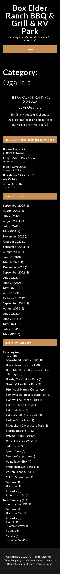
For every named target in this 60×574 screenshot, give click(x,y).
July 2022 (9, 277)
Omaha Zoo (15, 540)
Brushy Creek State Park (22, 379)
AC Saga (12, 374)
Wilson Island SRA (18, 472)
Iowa (7, 356)
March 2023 (11, 262)
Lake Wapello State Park (22, 415)
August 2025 (11, 210)
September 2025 (14, 205)
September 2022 (14, 272)
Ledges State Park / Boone (20, 158)
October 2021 (12, 298)
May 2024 (9, 231)
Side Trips (12, 446)
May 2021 (9, 324)
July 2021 (9, 313)
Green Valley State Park (21, 384)
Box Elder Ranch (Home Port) (25, 370)
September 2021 (14, 303)
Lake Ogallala (30, 107)
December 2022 (13, 267)
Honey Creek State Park (22, 399)
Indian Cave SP (15, 495)
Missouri (10, 482)
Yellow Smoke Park (18, 477)
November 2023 (13, 236)
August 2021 (11, 308)
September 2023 (14, 246)
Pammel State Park (18, 435)
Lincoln (11, 522)
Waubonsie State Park (20, 466)
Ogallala (30, 101)
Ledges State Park (18, 420)
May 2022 (9, 288)
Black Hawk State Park (21, 365)
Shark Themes (27, 563)
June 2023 (10, 257)
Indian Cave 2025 (14, 166)
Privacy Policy (44, 563)
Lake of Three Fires (19, 405)
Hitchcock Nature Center (23, 389)
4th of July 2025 (13, 184)
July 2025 (9, 216)
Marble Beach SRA (18, 430)
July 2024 (9, 226)
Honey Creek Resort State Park (27, 394)
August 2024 (11, 221)
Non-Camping (38, 97)
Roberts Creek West (19, 441)
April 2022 (10, 293)
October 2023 (12, 241)
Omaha (10, 536)
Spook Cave (13, 451)
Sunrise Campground (19, 456)
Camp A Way (15, 526)
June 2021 (10, 318)
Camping (9, 352)
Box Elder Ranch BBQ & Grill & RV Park (30, 19)
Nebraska (18, 97)
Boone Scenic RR (14, 149)
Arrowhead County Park (22, 360)
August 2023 (11, 252)
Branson (11, 486)
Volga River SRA (16, 461)
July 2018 (9, 329)
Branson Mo (14, 513)
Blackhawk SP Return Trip (20, 175)
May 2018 (9, 334)
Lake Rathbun (15, 410)
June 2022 (10, 282)
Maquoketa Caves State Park (25, 425)
